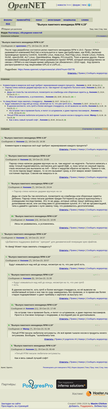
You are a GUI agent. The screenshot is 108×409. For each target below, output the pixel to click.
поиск (39, 20)
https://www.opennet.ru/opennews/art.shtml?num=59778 (46, 69)
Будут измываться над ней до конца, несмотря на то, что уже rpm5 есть (38, 104)
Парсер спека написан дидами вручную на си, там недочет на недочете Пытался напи (45, 87)
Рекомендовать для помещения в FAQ (57, 367)
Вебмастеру (100, 406)
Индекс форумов (78, 367)
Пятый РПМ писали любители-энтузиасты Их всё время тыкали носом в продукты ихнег (48, 115)
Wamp (93, 115)
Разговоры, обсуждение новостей (25, 33)
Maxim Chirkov (99, 403)
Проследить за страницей (14, 406)
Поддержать (86, 406)
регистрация (54, 20)
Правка (81, 73)
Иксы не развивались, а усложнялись (27, 97)
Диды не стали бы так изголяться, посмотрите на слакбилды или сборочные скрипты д (47, 92)
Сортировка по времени (92, 129)
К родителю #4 (70, 339)
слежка (84, 20)
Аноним (80, 85)
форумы (8, 20)
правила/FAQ (23, 20)
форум (76, 5)
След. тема (104, 367)
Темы (87, 367)
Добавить (74, 406)
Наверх (81, 149)
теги (84, 5)
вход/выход (69, 20)
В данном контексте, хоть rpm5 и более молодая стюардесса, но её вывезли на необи (47, 106)
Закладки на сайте (11, 403)
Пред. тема (94, 367)
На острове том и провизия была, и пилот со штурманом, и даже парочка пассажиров (49, 110)
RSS (8, 24)
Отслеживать (101, 36)
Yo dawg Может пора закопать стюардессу (23, 101)
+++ (69, 5)
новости (61, 5)
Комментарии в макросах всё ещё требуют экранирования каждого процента (39, 85)
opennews (21, 46)
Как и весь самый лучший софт (24, 120)
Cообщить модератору (97, 73)
